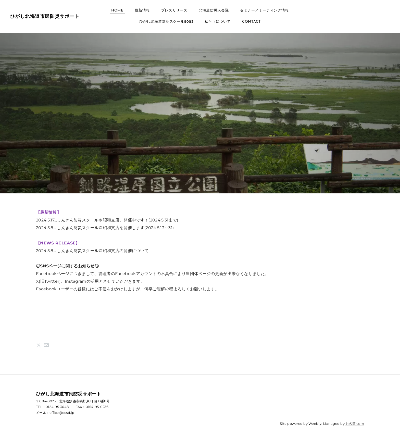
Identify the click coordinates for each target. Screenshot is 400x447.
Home (117, 11)
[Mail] (46, 345)
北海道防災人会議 (214, 11)
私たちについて (218, 22)
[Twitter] (38, 345)
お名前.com (354, 423)
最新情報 (142, 11)
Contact (251, 22)
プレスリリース (174, 11)
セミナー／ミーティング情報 (264, 11)
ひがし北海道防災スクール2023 (166, 22)
